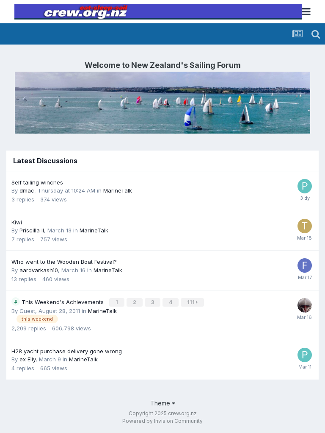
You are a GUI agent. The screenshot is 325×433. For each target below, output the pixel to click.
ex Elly (27, 358)
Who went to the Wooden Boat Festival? (64, 261)
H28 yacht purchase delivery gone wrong (66, 350)
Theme (162, 402)
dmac (26, 190)
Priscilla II (31, 230)
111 (192, 302)
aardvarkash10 (38, 270)
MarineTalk (117, 190)
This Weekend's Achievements (63, 301)
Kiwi (16, 222)
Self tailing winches (37, 182)
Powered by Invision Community (162, 420)
